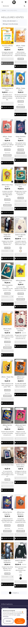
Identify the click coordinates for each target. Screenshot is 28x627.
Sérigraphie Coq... (7, 280)
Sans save (8, 621)
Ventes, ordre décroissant (9, 21)
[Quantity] (7, 59)
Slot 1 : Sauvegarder (20, 621)
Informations (7, 604)
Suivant (16, 593)
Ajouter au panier (7, 63)
